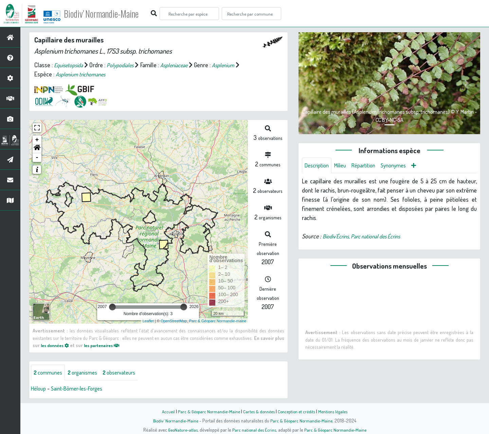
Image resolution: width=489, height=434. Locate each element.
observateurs (127, 373)
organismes (87, 373)
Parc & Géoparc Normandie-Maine (205, 411)
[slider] (112, 307)
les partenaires (108, 345)
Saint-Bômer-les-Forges (82, 389)
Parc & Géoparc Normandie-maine (218, 321)
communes (50, 373)
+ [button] (37, 140)
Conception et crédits (298, 411)
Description (318, 165)
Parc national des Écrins (253, 430)
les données (57, 345)
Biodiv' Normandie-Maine (111, 13)
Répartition (369, 165)
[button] (37, 148)
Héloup (39, 389)
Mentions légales (337, 411)
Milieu (344, 165)
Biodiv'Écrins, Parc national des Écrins (368, 237)
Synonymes (402, 165)
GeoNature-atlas (180, 430)
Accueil (163, 411)
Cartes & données (258, 411)
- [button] (37, 157)
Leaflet (148, 321)
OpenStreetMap (174, 321)
